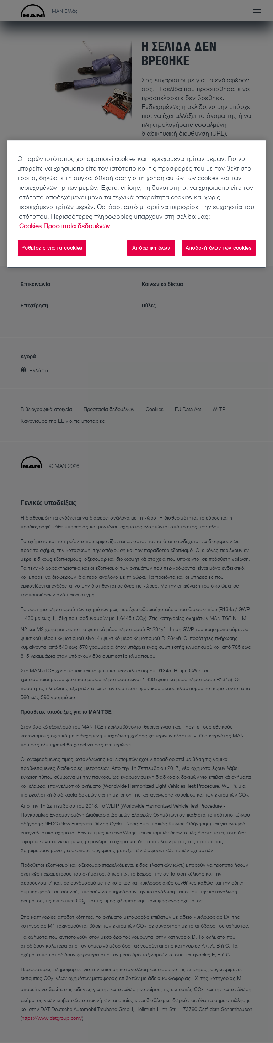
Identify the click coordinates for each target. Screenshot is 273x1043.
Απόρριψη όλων (151, 248)
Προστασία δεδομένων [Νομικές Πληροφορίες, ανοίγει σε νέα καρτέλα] (76, 226)
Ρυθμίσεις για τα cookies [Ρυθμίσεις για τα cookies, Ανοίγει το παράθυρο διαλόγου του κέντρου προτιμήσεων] (51, 248)
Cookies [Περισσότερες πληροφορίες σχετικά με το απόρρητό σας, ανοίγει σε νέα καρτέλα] (30, 226)
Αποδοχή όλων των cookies (219, 248)
